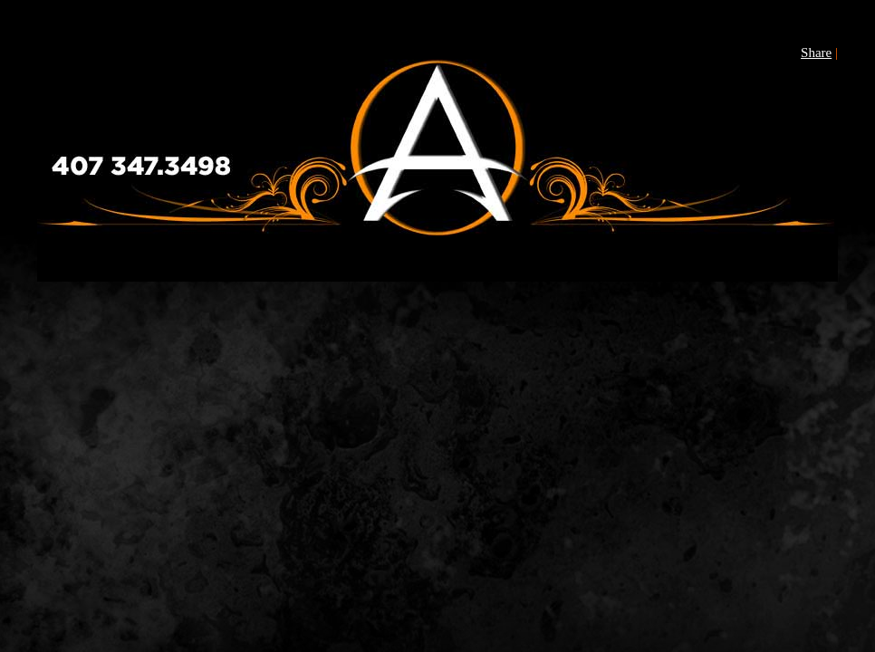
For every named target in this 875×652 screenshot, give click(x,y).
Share (816, 52)
